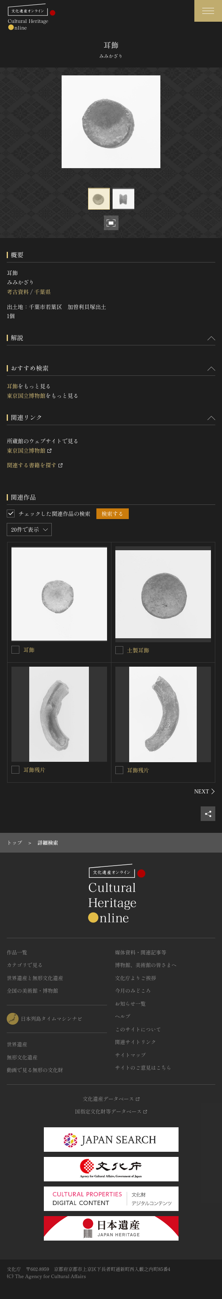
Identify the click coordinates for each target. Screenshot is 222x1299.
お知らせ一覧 (130, 1003)
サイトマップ (130, 1055)
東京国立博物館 (26, 395)
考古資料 (18, 292)
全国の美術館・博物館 (32, 990)
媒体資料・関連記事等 (140, 952)
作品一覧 (17, 952)
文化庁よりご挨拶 (135, 978)
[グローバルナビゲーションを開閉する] (208, 11)
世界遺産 (17, 1044)
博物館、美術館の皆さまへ (146, 965)
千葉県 (42, 292)
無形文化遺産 (22, 1057)
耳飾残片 (34, 770)
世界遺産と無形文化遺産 (35, 978)
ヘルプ (122, 1016)
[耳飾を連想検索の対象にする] (15, 650)
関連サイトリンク (135, 1042)
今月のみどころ (133, 990)
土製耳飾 (138, 650)
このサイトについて (138, 1029)
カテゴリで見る (25, 965)
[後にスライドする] (204, 791)
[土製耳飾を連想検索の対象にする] (119, 650)
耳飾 (12, 386)
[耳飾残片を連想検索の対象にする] (15, 770)
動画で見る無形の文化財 (35, 1070)
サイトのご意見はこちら (143, 1067)
